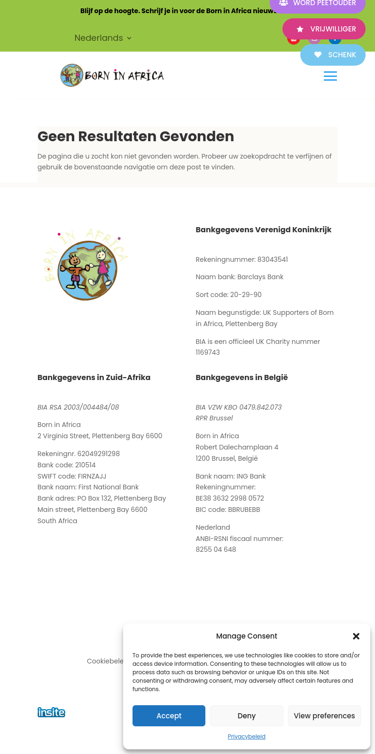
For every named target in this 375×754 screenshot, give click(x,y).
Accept (168, 716)
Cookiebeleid (108, 661)
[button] (356, 636)
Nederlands (98, 39)
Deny (247, 716)
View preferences (324, 716)
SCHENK (342, 55)
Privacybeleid (247, 736)
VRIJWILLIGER (333, 29)
